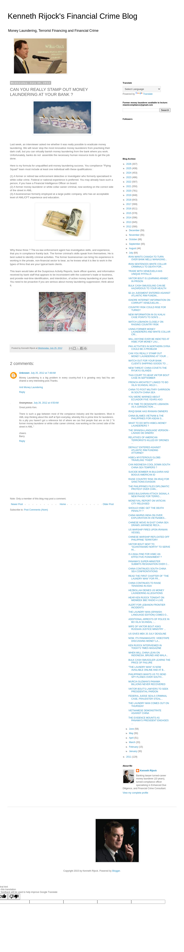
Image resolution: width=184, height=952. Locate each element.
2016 (129, 208)
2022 (129, 181)
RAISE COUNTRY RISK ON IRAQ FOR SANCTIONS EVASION (148, 480)
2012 (129, 226)
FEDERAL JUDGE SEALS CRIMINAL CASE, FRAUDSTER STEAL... (147, 697)
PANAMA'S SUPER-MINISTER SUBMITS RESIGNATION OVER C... (148, 562)
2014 (129, 217)
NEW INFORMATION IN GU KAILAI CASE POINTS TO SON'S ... (146, 316)
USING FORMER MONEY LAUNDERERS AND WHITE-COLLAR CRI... (149, 332)
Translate (144, 94)
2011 (129, 756)
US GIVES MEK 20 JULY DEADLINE (147, 633)
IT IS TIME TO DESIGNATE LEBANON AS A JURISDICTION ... (148, 405)
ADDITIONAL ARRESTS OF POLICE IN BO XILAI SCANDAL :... (148, 620)
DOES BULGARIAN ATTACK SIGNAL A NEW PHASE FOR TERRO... (148, 495)
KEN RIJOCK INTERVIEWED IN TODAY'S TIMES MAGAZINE (145, 646)
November (134, 235)
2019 (129, 195)
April (131, 738)
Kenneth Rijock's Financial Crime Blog (72, 16)
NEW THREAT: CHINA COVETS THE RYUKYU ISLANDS (147, 369)
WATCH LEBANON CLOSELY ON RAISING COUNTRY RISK (145, 323)
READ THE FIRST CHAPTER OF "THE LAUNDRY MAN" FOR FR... (148, 577)
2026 (129, 164)
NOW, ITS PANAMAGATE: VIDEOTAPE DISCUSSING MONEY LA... (148, 639)
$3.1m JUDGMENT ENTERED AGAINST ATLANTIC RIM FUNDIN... (149, 294)
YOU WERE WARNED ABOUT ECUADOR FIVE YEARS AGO (145, 398)
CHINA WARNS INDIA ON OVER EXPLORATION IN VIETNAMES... (147, 516)
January (133, 751)
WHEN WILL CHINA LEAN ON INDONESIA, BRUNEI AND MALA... (148, 654)
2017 (129, 204)
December (134, 230)
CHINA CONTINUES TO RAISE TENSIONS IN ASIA (144, 584)
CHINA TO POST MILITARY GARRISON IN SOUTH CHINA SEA (149, 391)
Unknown (24, 373)
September (135, 244)
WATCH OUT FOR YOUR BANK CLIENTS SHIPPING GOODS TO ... (148, 362)
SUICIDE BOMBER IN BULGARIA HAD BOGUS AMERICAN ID (148, 473)
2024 (129, 172)
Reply (22, 392)
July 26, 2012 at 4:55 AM (46, 402)
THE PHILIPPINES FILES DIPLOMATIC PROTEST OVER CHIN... (148, 487)
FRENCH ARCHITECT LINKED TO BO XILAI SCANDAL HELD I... (148, 383)
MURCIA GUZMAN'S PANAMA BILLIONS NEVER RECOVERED (146, 683)
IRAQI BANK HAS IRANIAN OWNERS (148, 411)
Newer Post (17, 504)
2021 (129, 186)
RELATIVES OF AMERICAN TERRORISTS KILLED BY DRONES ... (148, 440)
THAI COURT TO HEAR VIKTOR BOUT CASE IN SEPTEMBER (148, 376)
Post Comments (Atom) (36, 509)
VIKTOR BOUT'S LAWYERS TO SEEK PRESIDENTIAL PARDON (148, 690)
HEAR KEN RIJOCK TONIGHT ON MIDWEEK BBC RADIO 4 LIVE (146, 599)
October (133, 239)
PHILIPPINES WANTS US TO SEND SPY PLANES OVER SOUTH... (147, 675)
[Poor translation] (14, 896)
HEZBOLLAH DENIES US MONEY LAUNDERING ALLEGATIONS (146, 591)
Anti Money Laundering (31, 387)
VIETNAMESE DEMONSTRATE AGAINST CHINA (144, 712)
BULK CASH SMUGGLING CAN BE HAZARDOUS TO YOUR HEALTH (147, 287)
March (132, 742)
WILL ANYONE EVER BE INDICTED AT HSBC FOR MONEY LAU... (148, 340)
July (131, 252)
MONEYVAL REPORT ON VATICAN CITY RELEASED (146, 502)
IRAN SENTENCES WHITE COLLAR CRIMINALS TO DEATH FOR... (147, 265)
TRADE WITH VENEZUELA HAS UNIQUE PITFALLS (145, 272)
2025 (129, 168)
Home (63, 504)
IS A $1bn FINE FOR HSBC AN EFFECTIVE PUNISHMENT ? (145, 555)
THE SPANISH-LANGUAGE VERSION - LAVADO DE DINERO (148, 431)
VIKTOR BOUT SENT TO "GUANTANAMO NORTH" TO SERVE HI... (149, 547)
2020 (129, 190)
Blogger (116, 871)
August (133, 248)
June (132, 729)
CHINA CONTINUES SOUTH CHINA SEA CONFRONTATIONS (147, 570)
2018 (129, 199)
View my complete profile (135, 792)
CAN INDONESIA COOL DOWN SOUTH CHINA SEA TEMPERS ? (149, 466)
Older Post (108, 504)
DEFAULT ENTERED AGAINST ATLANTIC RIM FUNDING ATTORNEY (144, 450)
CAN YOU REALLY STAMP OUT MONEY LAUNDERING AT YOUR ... (148, 354)
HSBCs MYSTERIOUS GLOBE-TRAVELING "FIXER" (144, 459)
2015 (129, 213)
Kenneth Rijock (148, 770)
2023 (129, 177)
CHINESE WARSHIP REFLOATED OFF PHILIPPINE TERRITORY (148, 538)
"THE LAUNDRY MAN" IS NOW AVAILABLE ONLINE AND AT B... (146, 668)
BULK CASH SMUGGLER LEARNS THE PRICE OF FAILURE (149, 661)
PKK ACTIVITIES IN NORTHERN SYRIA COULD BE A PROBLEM (149, 347)
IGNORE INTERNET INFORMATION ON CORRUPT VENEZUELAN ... (149, 301)
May (131, 733)
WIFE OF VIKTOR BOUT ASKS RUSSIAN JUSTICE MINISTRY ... (147, 628)
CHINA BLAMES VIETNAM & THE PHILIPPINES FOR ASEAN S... (146, 417)
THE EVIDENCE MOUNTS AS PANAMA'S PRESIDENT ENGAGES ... (148, 720)
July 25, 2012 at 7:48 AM (43, 373)
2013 (129, 222)
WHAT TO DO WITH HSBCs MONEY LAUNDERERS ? (147, 424)
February (134, 747)
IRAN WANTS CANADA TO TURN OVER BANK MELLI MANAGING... (147, 258)
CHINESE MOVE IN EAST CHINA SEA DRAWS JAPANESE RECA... (148, 524)
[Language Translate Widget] (142, 89)
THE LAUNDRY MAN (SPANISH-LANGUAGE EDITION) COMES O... (148, 613)
